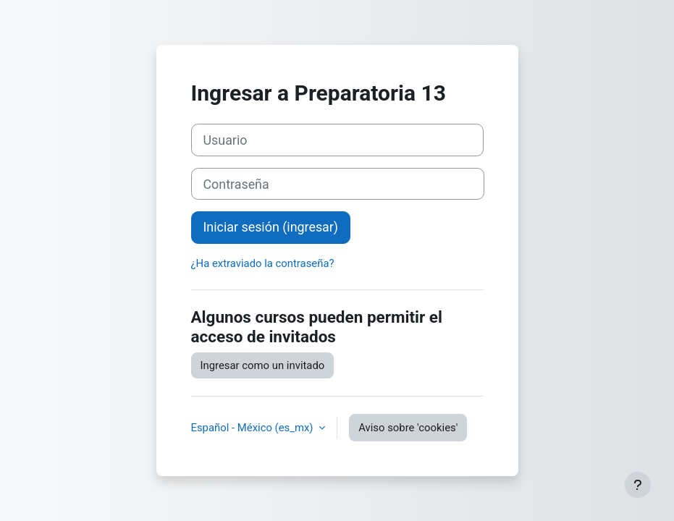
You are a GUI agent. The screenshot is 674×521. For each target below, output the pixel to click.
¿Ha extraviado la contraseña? (262, 263)
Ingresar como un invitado (263, 365)
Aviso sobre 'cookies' (408, 427)
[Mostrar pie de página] (638, 485)
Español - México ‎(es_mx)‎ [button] (253, 427)
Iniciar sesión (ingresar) (271, 226)
